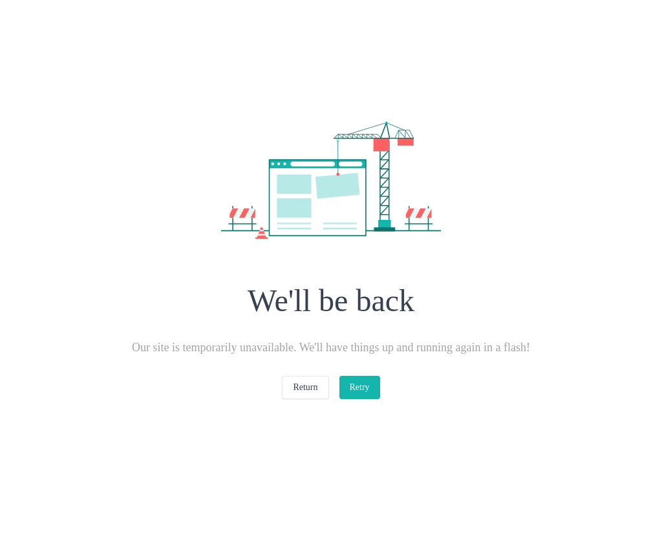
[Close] (641, 504)
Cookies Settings (492, 473)
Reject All (493, 506)
